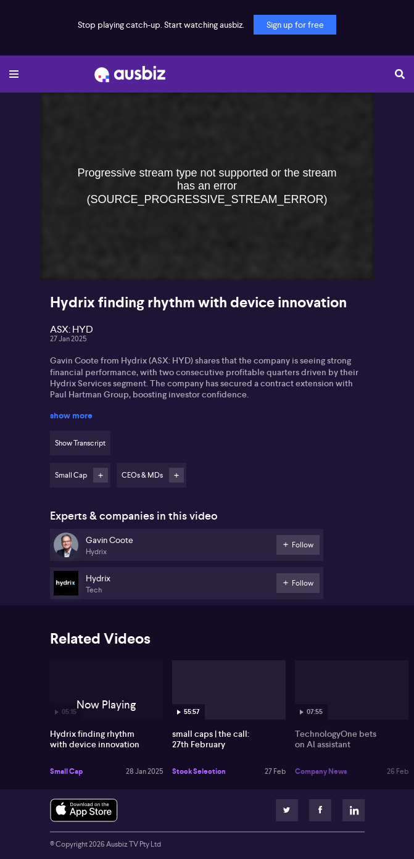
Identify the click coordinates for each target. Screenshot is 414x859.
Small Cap (66, 771)
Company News (321, 771)
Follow (100, 475)
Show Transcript (80, 443)
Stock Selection (199, 771)
